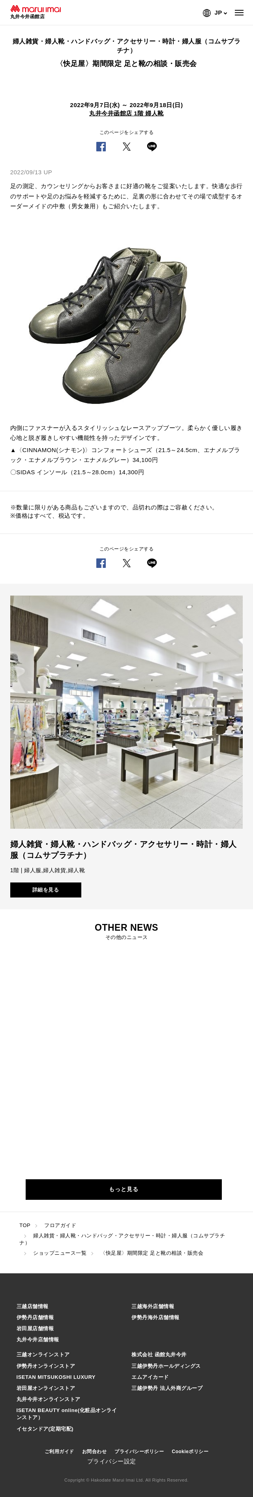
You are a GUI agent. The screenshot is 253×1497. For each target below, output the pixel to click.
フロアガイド (60, 1225)
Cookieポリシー (190, 1451)
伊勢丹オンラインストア (46, 1366)
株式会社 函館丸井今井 (158, 1354)
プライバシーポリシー (139, 1451)
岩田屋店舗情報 (35, 1328)
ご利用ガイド (59, 1451)
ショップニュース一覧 (59, 1253)
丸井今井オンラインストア (49, 1399)
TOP (24, 1225)
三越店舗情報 (33, 1306)
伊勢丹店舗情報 (35, 1317)
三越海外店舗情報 (152, 1306)
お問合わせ (94, 1451)
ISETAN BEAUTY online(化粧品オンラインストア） (67, 1413)
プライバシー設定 (111, 1461)
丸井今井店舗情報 (38, 1339)
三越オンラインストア (43, 1354)
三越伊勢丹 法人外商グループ (166, 1388)
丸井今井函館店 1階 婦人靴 (126, 113)
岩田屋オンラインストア (46, 1388)
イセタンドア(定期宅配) (45, 1429)
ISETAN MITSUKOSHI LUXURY (56, 1377)
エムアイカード (150, 1377)
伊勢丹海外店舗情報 (155, 1317)
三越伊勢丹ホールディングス (166, 1366)
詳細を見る (45, 890)
